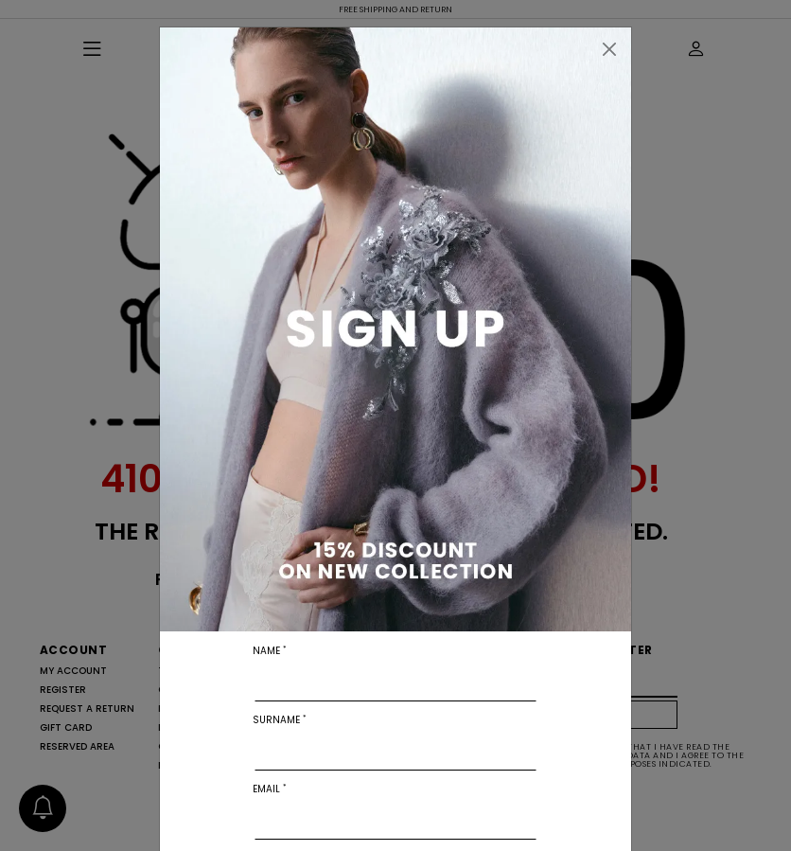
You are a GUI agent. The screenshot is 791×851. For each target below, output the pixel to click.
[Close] (609, 49)
